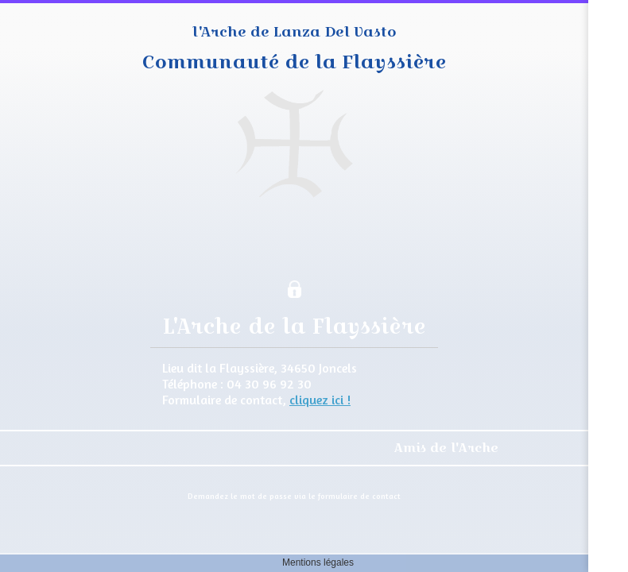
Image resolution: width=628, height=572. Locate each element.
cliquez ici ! (320, 400)
